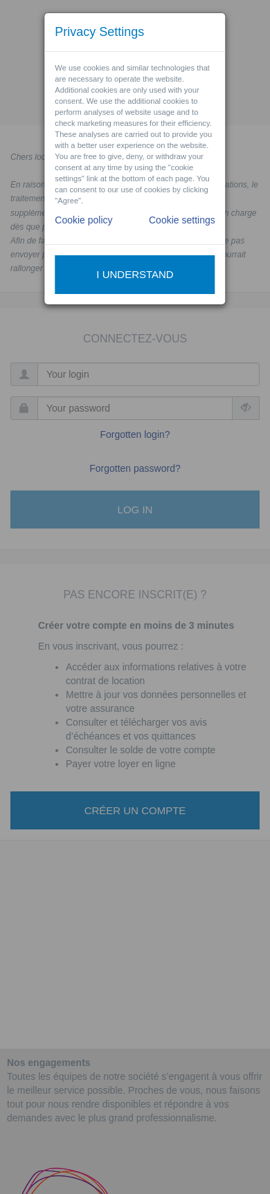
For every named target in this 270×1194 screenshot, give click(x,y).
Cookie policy (83, 220)
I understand (134, 274)
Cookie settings (182, 220)
